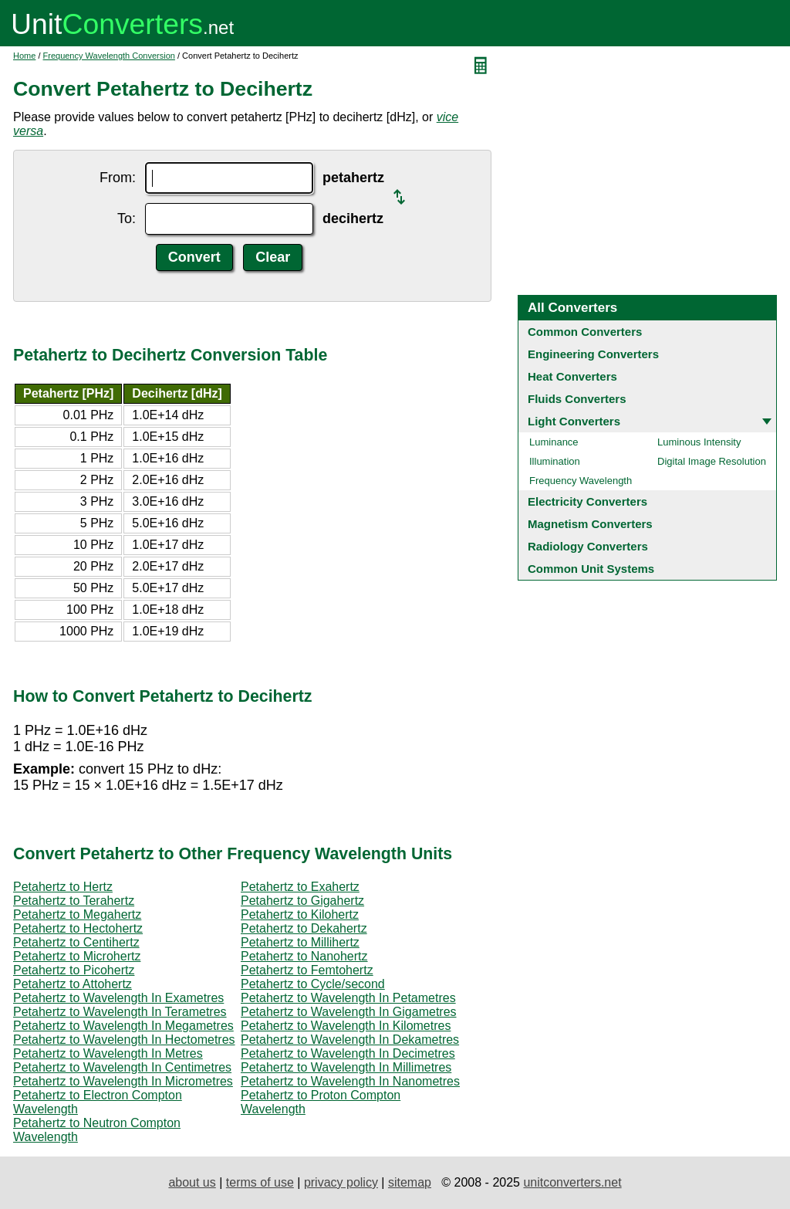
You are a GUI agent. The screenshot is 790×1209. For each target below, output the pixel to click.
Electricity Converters (587, 501)
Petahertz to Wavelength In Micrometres (123, 1081)
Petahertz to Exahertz (300, 886)
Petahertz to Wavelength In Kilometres (346, 1025)
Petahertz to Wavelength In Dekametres (350, 1039)
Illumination (554, 461)
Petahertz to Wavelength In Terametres (120, 1011)
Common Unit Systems (591, 568)
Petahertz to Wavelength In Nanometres (350, 1081)
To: (126, 218)
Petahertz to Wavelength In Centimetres (122, 1067)
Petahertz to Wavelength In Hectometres (124, 1039)
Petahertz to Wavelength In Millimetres (346, 1067)
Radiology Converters (588, 546)
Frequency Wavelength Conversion (109, 55)
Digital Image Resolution (711, 461)
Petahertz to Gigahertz (302, 900)
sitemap (409, 1182)
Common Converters (585, 331)
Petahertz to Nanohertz (304, 956)
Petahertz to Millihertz (300, 942)
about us (191, 1182)
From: (118, 177)
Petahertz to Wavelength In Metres (108, 1053)
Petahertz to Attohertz (72, 984)
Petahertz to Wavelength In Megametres (123, 1025)
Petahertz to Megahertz (77, 914)
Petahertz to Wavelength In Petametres (348, 997)
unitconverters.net (572, 1182)
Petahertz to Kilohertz (300, 914)
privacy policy (341, 1182)
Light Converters (574, 421)
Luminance (554, 442)
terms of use (260, 1182)
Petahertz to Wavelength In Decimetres (348, 1053)
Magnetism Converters (590, 523)
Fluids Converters (577, 398)
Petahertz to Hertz (63, 886)
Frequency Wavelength (580, 480)
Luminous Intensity (699, 442)
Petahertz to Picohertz (73, 970)
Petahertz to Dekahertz (304, 928)
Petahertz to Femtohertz (307, 970)
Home (24, 55)
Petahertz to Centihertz (76, 942)
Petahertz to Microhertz (76, 956)
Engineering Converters (593, 354)
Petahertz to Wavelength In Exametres (118, 997)
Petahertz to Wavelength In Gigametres (349, 1011)
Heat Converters (572, 376)
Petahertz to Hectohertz (78, 928)
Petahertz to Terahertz (73, 900)
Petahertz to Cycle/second (313, 984)
